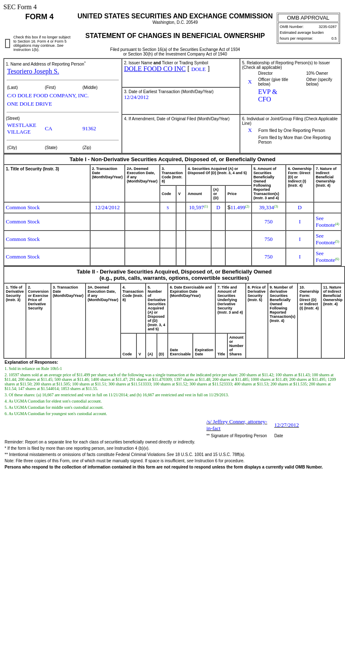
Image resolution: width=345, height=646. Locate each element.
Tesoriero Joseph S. (33, 71)
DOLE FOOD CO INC (155, 68)
